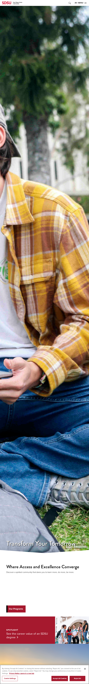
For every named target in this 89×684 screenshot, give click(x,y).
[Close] (85, 669)
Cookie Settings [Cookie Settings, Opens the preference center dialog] (10, 678)
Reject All (77, 678)
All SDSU (80, 3)
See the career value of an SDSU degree (27, 635)
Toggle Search (69, 3)
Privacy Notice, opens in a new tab (21, 673)
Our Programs (16, 608)
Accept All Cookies (60, 678)
